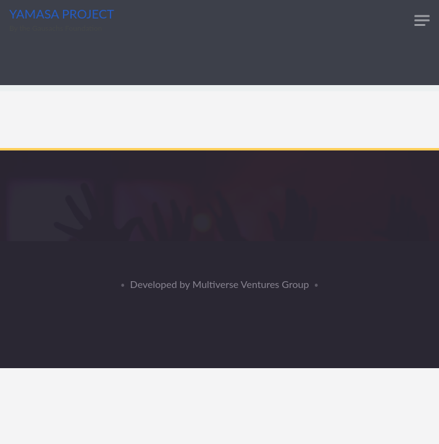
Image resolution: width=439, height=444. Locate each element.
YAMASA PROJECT (61, 13)
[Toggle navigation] (422, 20)
